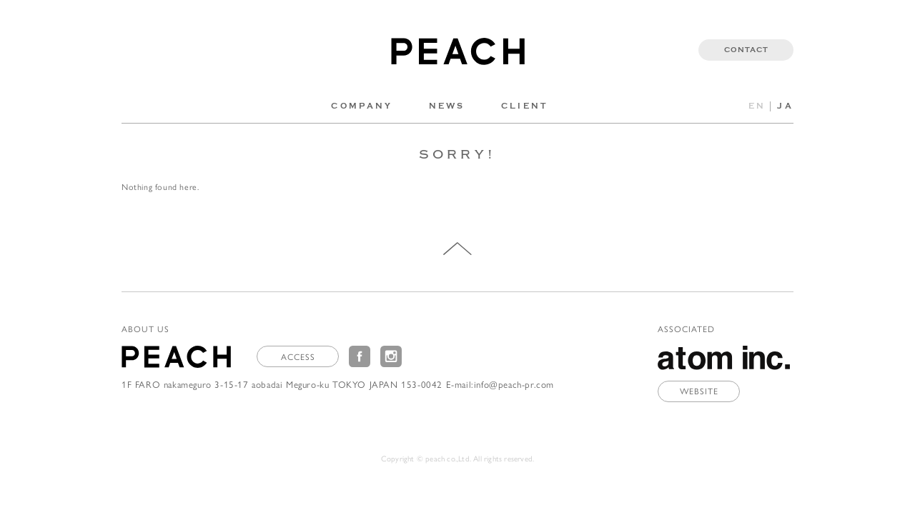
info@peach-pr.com (514, 384)
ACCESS (298, 356)
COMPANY (361, 106)
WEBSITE (699, 390)
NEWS (447, 106)
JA (785, 106)
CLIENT (524, 106)
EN (757, 106)
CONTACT (746, 50)
